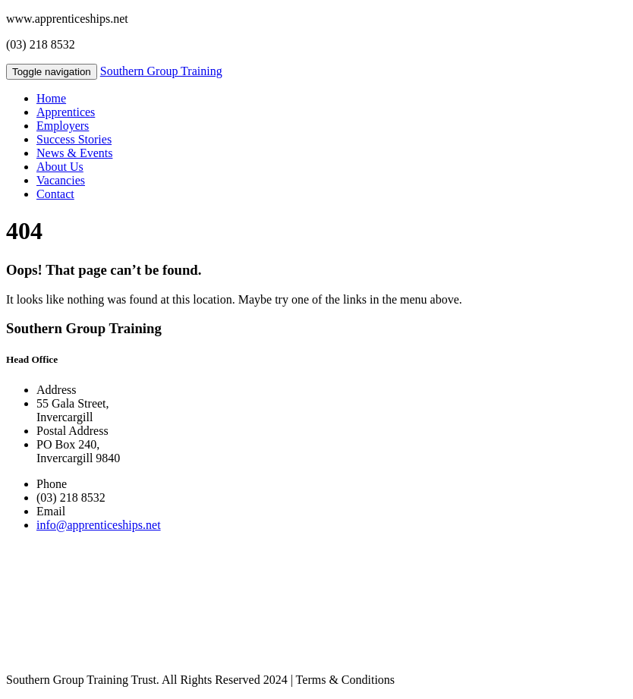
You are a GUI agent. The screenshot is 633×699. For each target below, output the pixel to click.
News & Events (74, 152)
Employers (62, 125)
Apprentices (65, 111)
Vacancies (60, 180)
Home (51, 98)
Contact (55, 193)
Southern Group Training (161, 71)
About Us (59, 166)
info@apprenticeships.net (98, 524)
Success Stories (74, 139)
